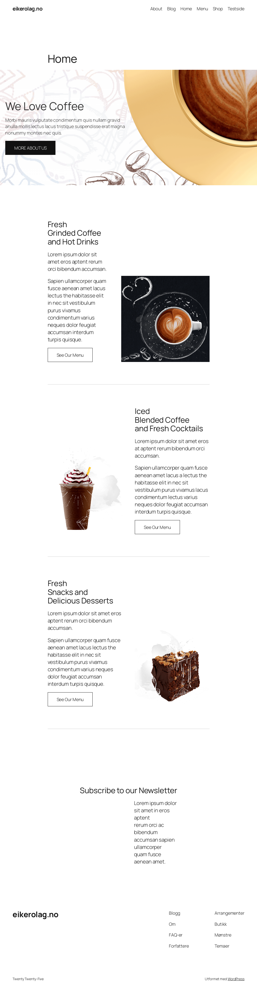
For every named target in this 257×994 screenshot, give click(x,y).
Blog (171, 9)
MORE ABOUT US (30, 148)
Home (186, 9)
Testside (236, 9)
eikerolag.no (27, 8)
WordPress (236, 978)
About (156, 9)
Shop (218, 9)
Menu (202, 9)
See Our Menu (70, 355)
